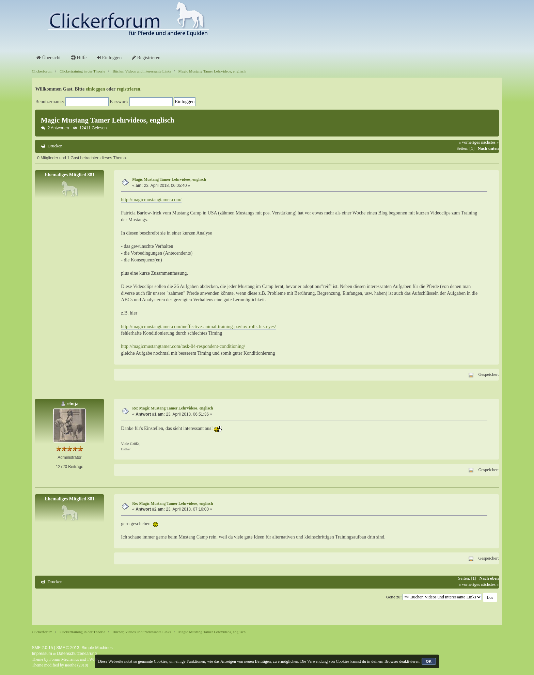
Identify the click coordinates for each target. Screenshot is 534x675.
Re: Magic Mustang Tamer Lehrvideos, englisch (172, 408)
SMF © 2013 (67, 647)
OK (429, 661)
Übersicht (48, 57)
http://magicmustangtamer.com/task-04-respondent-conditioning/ (183, 346)
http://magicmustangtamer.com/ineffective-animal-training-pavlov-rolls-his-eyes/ (198, 326)
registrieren (128, 89)
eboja (73, 403)
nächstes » (490, 142)
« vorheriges (469, 142)
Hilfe (79, 57)
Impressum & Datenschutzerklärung (64, 653)
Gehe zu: (394, 597)
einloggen (95, 89)
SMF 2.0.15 (42, 647)
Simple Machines (96, 647)
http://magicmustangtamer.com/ (151, 199)
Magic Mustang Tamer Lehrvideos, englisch (169, 179)
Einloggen (109, 57)
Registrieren (146, 57)
